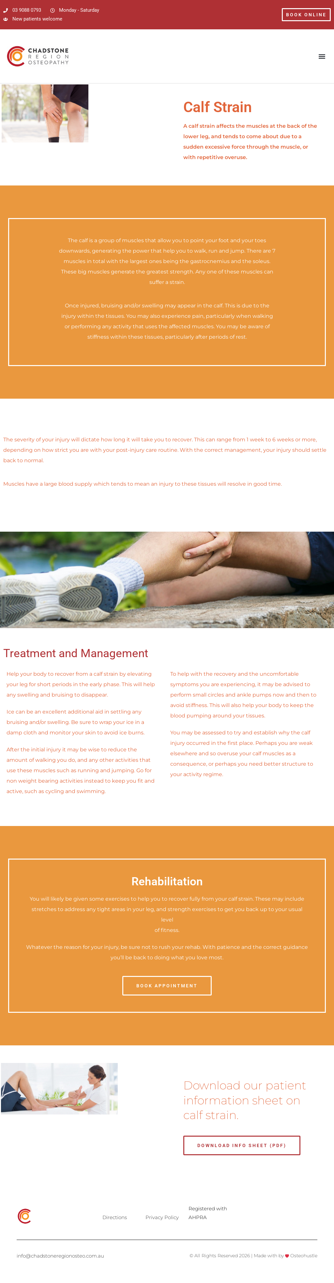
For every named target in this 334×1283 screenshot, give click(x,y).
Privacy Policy (162, 1217)
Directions (114, 1217)
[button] (322, 56)
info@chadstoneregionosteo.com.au (60, 1256)
